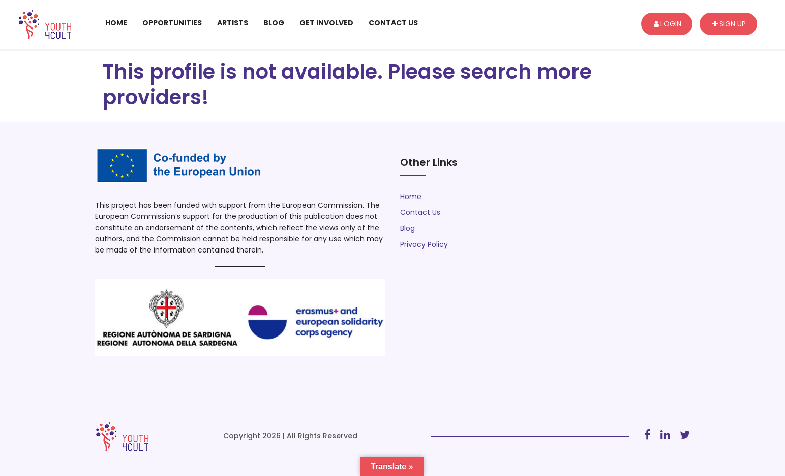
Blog (273, 23)
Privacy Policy (424, 244)
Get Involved (326, 23)
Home (116, 23)
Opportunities (172, 23)
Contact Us (393, 23)
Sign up (729, 24)
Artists (232, 23)
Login (667, 24)
